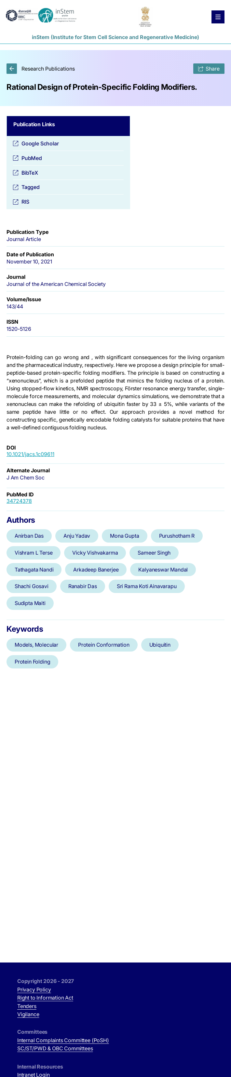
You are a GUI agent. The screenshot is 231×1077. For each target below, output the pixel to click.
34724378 (19, 501)
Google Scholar (40, 143)
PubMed (31, 158)
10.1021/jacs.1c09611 (30, 454)
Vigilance (28, 1014)
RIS (25, 201)
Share (209, 68)
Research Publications (41, 68)
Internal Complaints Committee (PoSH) (63, 1040)
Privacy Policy (34, 989)
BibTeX (29, 172)
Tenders (26, 1006)
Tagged (30, 187)
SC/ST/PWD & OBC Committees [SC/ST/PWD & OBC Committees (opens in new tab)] (55, 1048)
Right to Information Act (45, 997)
